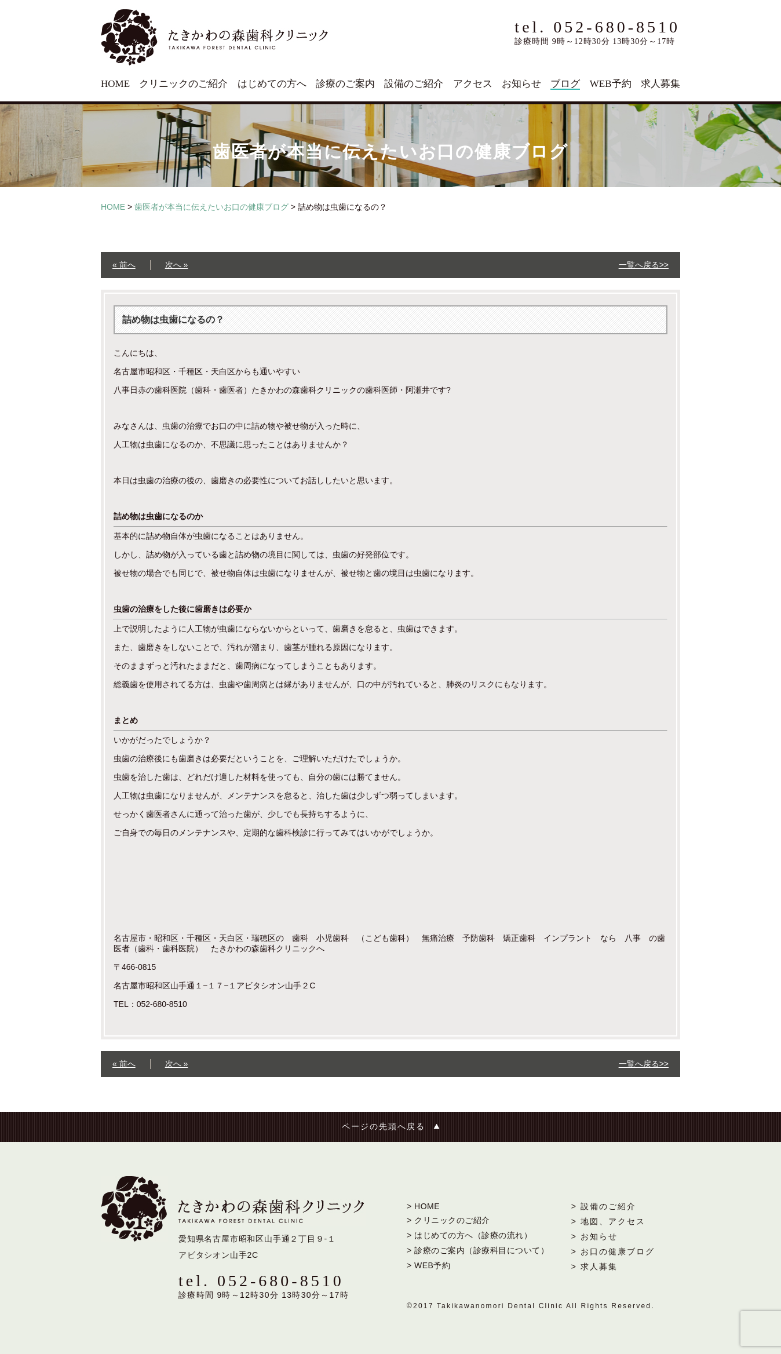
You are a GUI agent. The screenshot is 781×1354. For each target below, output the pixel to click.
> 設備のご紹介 (603, 1206)
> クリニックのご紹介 (448, 1220)
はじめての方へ (272, 84)
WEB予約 (611, 84)
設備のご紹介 (413, 84)
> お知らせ (594, 1236)
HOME (115, 84)
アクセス (472, 84)
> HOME (423, 1206)
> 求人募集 (594, 1266)
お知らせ (521, 84)
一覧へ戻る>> (644, 264)
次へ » (176, 264)
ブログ (565, 84)
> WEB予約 (428, 1265)
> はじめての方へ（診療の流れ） (469, 1235)
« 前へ (124, 264)
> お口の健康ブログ (613, 1251)
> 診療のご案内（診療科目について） (478, 1250)
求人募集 (660, 84)
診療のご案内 (345, 84)
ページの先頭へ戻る (383, 1126)
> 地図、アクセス (608, 1221)
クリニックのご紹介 (183, 84)
